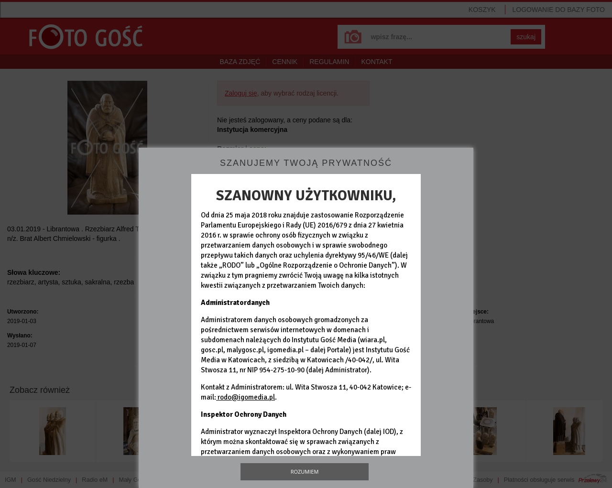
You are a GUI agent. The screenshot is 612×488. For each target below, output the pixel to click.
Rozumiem (305, 471)
